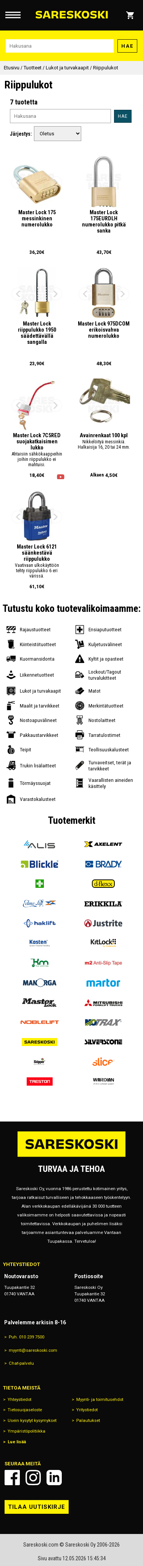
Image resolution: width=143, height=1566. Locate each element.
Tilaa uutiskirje (36, 1506)
